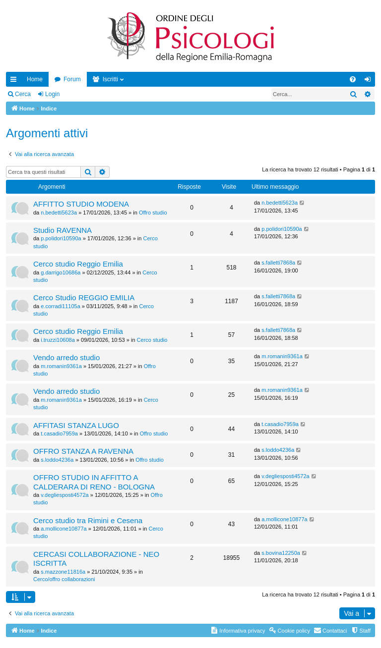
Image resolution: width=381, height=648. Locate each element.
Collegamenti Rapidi (15, 81)
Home (35, 79)
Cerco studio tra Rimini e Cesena (87, 520)
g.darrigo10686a (60, 272)
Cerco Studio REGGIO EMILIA (83, 297)
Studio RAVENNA (62, 230)
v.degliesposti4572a (64, 495)
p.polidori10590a (61, 238)
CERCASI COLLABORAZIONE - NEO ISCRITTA (96, 558)
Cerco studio (152, 340)
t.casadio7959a (59, 433)
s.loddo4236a (57, 460)
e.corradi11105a (60, 306)
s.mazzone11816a (63, 572)
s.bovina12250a (280, 553)
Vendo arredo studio (66, 357)
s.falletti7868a (278, 263)
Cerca (23, 94)
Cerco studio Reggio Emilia (78, 264)
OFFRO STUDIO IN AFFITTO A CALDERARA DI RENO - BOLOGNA (94, 481)
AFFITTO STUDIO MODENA (81, 204)
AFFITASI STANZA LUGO (76, 425)
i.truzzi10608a (58, 340)
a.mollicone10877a (63, 529)
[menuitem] (352, 79)
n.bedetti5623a (59, 213)
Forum (72, 79)
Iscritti (110, 79)
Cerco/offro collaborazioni (64, 579)
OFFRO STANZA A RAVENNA (83, 451)
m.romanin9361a (61, 366)
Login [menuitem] (370, 81)
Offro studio (153, 213)
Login (52, 94)
